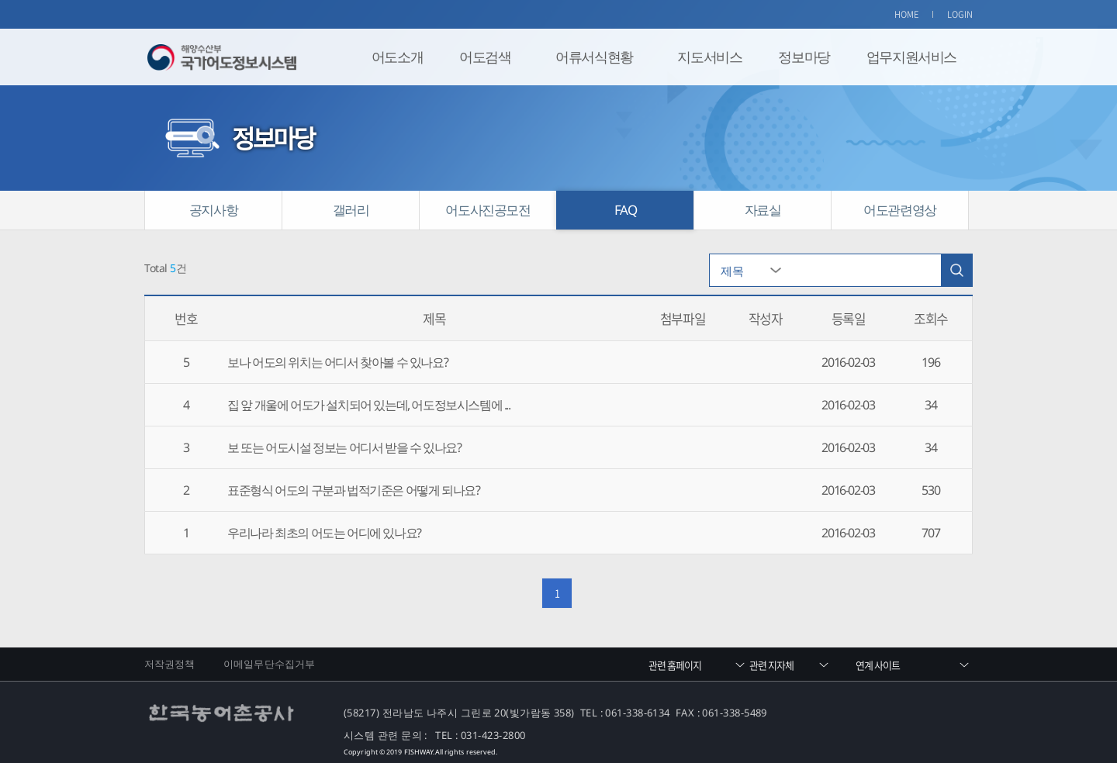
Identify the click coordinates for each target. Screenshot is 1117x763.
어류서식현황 (594, 56)
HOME (906, 14)
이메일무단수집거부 (269, 664)
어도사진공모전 (487, 210)
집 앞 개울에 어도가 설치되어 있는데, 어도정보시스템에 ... (368, 404)
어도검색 (484, 56)
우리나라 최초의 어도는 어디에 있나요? (324, 532)
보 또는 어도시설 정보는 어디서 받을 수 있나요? (344, 447)
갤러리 (351, 210)
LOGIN (960, 14)
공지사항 (213, 210)
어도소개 (397, 56)
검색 (956, 270)
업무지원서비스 (911, 56)
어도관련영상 (899, 210)
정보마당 (803, 56)
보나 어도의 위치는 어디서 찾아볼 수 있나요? (337, 362)
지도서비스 (709, 56)
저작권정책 (169, 664)
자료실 (763, 210)
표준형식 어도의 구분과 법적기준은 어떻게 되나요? (353, 490)
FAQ (625, 210)
